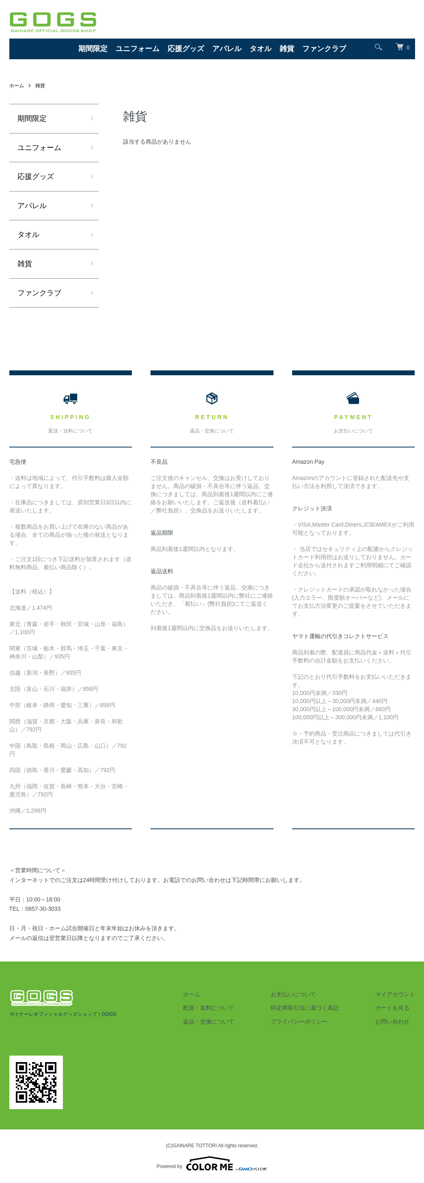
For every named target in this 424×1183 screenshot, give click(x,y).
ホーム (16, 85)
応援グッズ (186, 49)
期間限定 (93, 49)
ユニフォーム (137, 49)
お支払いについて (293, 994)
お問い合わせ (392, 1021)
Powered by (212, 1163)
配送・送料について (208, 1007)
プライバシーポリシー (299, 1021)
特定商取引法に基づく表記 (305, 1007)
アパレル (226, 49)
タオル (260, 49)
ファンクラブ (324, 49)
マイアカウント (395, 994)
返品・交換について (208, 1021)
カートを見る (392, 1007)
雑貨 (287, 49)
